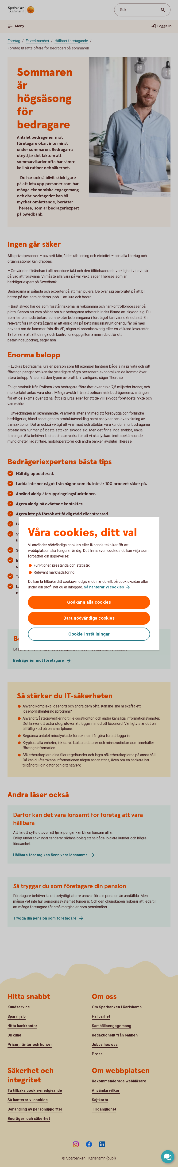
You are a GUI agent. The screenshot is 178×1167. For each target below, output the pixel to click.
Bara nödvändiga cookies (89, 618)
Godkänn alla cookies (89, 602)
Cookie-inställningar (89, 634)
